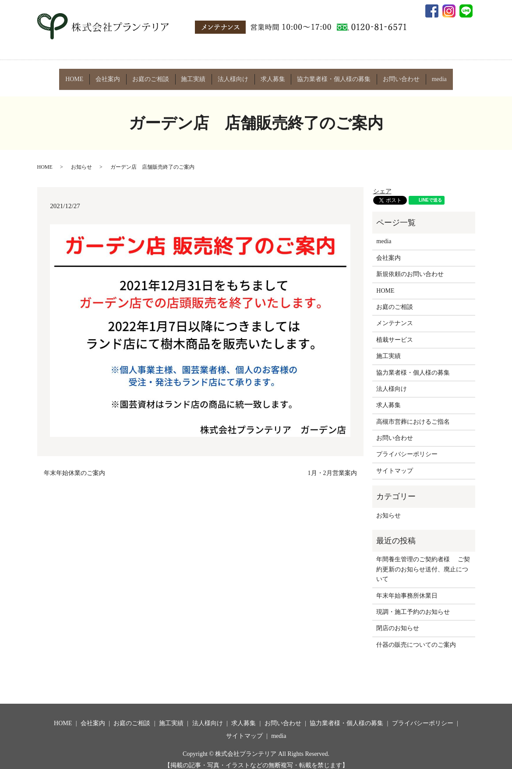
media (434, 75)
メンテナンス (394, 315)
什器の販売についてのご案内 (416, 637)
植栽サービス (394, 332)
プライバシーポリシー (407, 446)
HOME (79, 75)
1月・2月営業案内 (332, 465)
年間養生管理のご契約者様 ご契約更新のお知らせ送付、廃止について (423, 562)
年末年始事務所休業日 (407, 588)
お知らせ (81, 159)
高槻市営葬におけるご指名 (413, 414)
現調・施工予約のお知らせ (413, 604)
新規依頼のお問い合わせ (410, 266)
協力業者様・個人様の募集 (331, 75)
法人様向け (233, 75)
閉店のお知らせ (397, 620)
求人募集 (271, 75)
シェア (382, 183)
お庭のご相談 (152, 75)
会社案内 (111, 75)
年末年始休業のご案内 (74, 465)
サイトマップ (394, 463)
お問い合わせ (398, 75)
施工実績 (194, 75)
